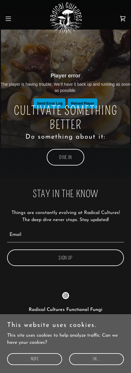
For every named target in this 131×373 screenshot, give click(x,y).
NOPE (34, 358)
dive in (65, 157)
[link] (65, 18)
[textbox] (65, 235)
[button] (11, 19)
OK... (96, 358)
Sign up (65, 258)
